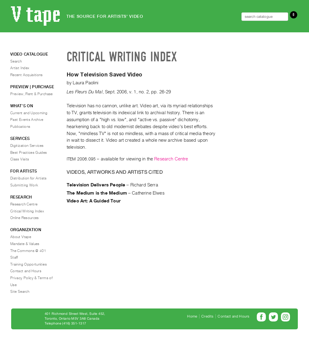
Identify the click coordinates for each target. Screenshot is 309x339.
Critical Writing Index (27, 211)
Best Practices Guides (28, 152)
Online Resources (24, 218)
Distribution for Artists (28, 178)
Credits (207, 316)
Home (192, 316)
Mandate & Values (25, 244)
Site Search (19, 291)
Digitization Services (27, 146)
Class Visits (19, 159)
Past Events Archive (26, 120)
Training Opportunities (28, 264)
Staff (14, 257)
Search (16, 61)
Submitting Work (24, 185)
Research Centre (171, 159)
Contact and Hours (25, 271)
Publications (20, 126)
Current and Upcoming (28, 113)
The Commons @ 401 (28, 251)
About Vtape (20, 237)
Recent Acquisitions (26, 75)
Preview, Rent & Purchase (31, 94)
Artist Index (19, 68)
